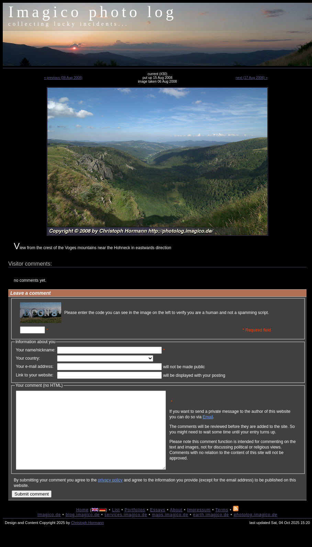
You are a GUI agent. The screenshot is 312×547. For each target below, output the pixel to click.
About (176, 525)
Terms (222, 525)
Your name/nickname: (36, 350)
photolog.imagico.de (255, 530)
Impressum (199, 525)
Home (82, 525)
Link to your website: (34, 375)
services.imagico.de (125, 530)
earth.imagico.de (211, 530)
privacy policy (110, 495)
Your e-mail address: (35, 366)
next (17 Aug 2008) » (252, 78)
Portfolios (135, 525)
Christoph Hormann (87, 538)
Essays (158, 525)
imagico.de (49, 530)
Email (241, 422)
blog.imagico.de (83, 530)
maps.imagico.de (170, 530)
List (116, 525)
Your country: (28, 358)
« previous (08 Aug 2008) (63, 78)
